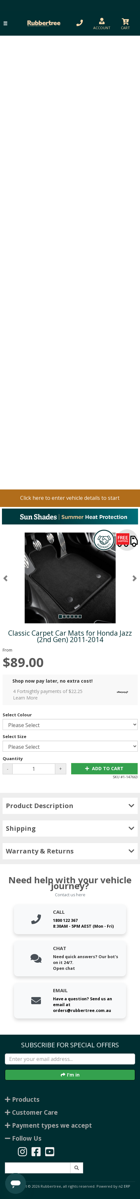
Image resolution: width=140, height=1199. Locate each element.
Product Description (70, 805)
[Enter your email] (70, 1058)
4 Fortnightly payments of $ (72, 694)
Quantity (13, 758)
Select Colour (17, 715)
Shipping (70, 828)
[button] (5, 23)
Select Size (14, 736)
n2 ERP (124, 1186)
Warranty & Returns (70, 851)
